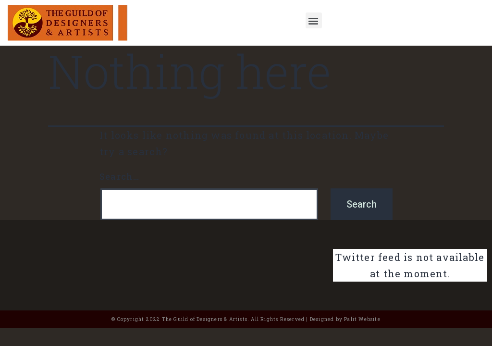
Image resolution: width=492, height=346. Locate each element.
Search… (119, 176)
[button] (314, 20)
